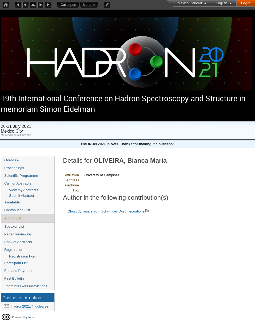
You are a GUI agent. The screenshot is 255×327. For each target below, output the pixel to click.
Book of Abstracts (18, 242)
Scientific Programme (21, 176)
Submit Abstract (21, 196)
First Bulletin (14, 278)
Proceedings (14, 168)
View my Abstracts (23, 190)
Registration (13, 250)
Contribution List (17, 210)
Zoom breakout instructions (25, 286)
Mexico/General (190, 3)
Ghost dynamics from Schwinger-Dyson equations (105, 211)
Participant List (15, 263)
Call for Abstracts (17, 183)
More (87, 5)
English (221, 3)
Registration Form (23, 256)
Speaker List (14, 226)
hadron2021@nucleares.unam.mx (37, 306)
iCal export (69, 5)
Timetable (12, 202)
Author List (12, 218)
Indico (32, 317)
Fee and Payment (18, 271)
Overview (11, 160)
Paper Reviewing (17, 234)
